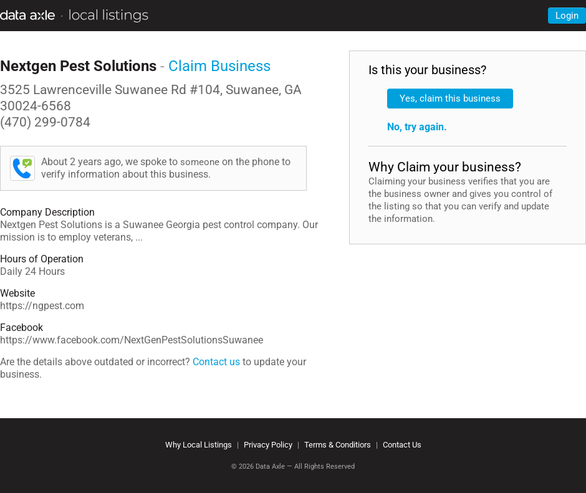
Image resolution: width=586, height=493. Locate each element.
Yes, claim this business (450, 98)
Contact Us (402, 444)
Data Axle (270, 466)
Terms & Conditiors (337, 444)
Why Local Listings (198, 444)
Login (567, 15)
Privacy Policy (268, 444)
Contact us (216, 362)
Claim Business (219, 66)
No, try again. (417, 127)
